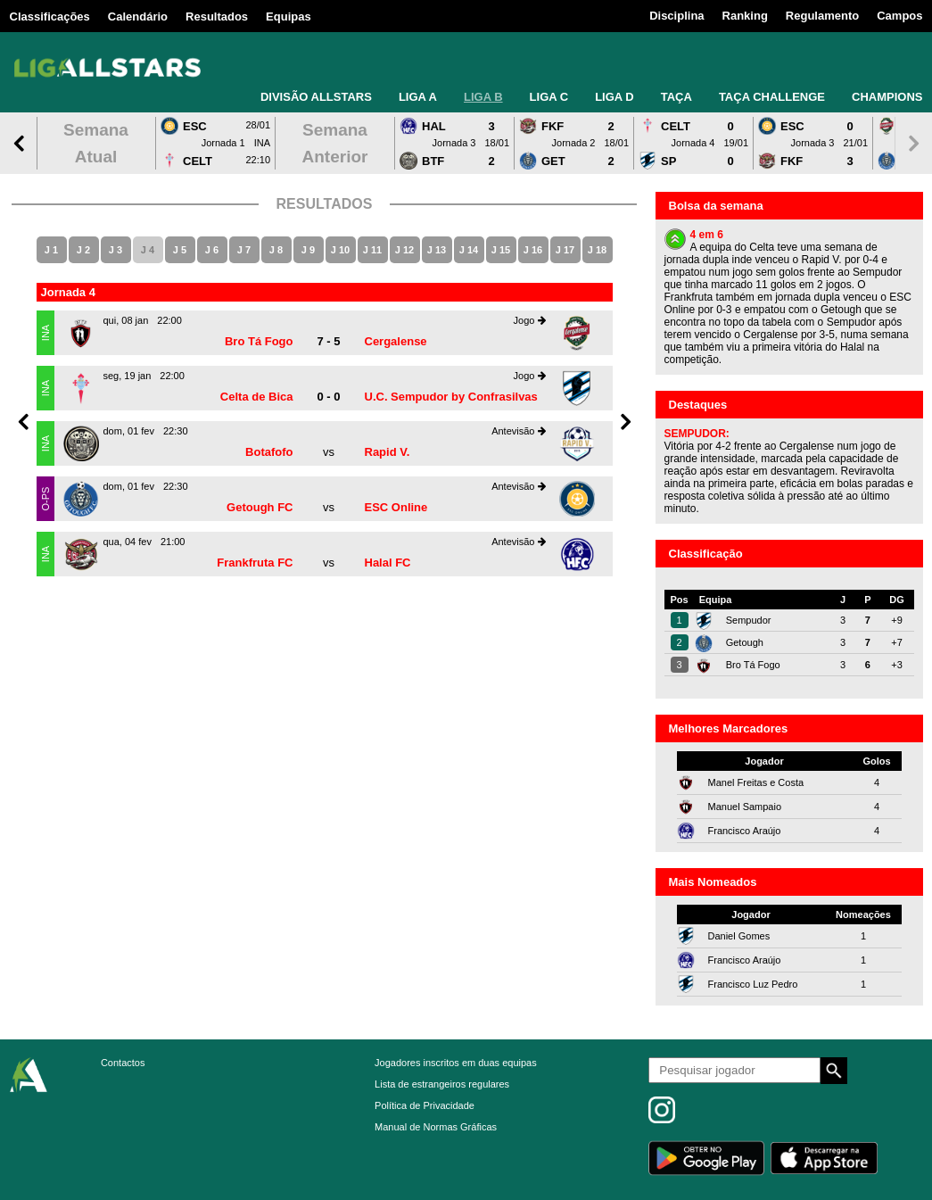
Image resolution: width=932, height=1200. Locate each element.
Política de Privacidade (424, 1105)
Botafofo (269, 452)
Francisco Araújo (744, 830)
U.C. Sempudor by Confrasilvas (451, 396)
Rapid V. (387, 452)
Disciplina (676, 15)
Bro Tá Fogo (259, 341)
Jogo (530, 320)
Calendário (138, 16)
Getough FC (260, 507)
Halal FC (388, 562)
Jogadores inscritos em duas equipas (456, 1062)
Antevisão (518, 431)
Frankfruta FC (255, 562)
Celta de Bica (256, 396)
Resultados (217, 16)
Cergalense (396, 341)
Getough (744, 642)
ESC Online (396, 507)
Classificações (50, 16)
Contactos (123, 1062)
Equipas (288, 16)
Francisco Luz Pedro (753, 984)
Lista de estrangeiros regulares (442, 1084)
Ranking (745, 15)
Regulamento (822, 15)
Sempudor (748, 620)
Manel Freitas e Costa (756, 782)
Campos (899, 15)
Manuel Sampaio (745, 806)
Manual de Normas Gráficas (436, 1126)
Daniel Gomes (739, 936)
